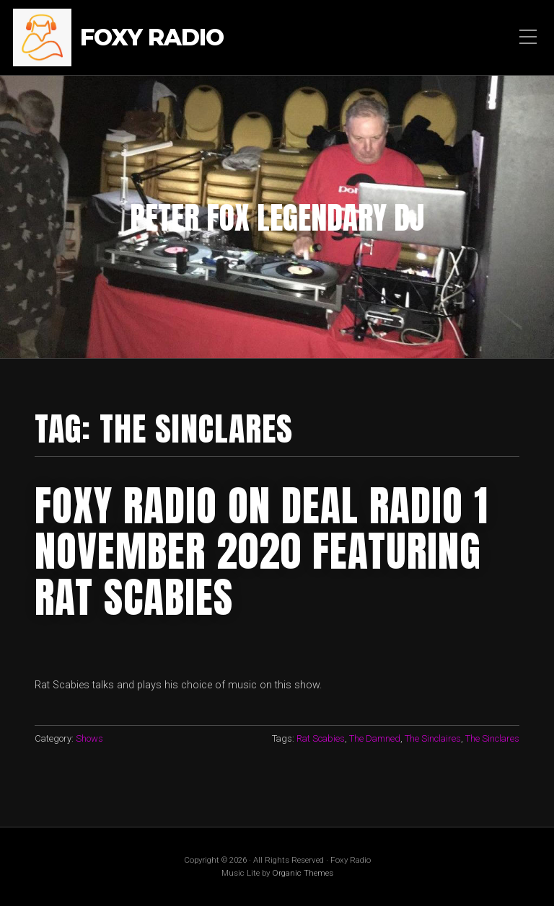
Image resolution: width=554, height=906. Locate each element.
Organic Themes (302, 873)
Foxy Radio (152, 37)
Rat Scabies (320, 738)
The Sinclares (492, 738)
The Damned (374, 738)
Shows (89, 738)
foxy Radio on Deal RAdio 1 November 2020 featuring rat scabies (261, 551)
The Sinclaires (433, 738)
